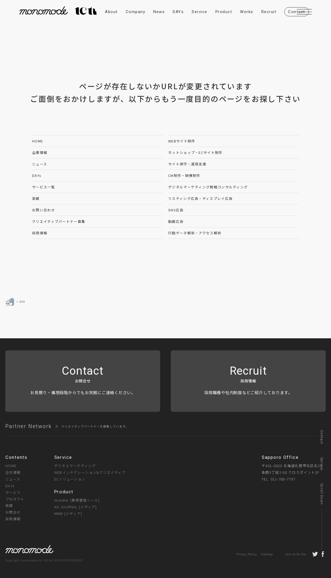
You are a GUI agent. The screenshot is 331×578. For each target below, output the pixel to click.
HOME (37, 140)
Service (322, 463)
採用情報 (39, 232)
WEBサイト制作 (181, 140)
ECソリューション (70, 479)
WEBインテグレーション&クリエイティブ (90, 472)
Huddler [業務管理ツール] (77, 500)
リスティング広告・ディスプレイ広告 (200, 198)
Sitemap (267, 554)
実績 (36, 198)
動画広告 (175, 221)
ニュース (39, 163)
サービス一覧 (43, 186)
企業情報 (39, 152)
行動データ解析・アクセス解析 (194, 232)
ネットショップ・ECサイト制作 (195, 152)
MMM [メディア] (68, 513)
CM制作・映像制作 (184, 175)
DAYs (36, 175)
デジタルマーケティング (75, 465)
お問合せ (13, 512)
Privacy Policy (247, 554)
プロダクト (15, 499)
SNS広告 (176, 209)
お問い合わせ (43, 209)
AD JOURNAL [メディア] (75, 506)
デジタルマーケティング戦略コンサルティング (208, 186)
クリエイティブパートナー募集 (58, 221)
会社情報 (13, 472)
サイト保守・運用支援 (187, 163)
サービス (13, 492)
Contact (322, 437)
